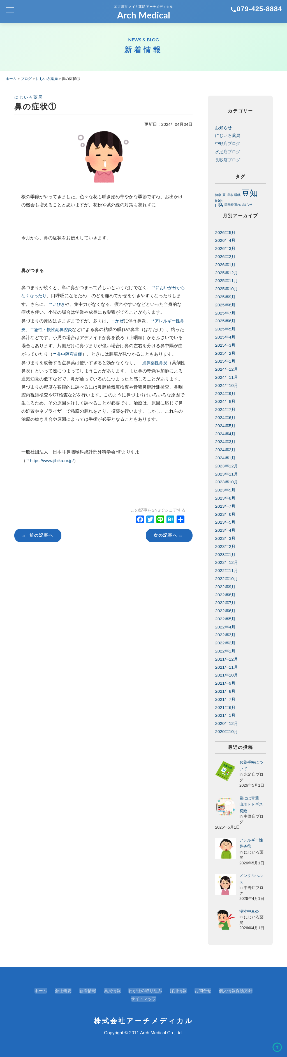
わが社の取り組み (145, 991)
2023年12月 (227, 466)
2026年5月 (226, 232)
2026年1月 (226, 264)
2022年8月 (226, 594)
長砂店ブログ (228, 159)
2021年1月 (226, 715)
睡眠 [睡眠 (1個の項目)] (237, 195)
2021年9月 (226, 683)
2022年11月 (227, 570)
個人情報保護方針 (240, 991)
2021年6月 (226, 707)
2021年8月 (226, 691)
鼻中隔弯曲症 (79, 355)
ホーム (35, 991)
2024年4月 (226, 433)
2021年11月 (227, 667)
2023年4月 (226, 530)
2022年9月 (226, 586)
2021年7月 (226, 699)
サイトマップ (143, 999)
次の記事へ (168, 553)
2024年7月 (226, 409)
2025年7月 (226, 313)
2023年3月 (226, 538)
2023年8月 (226, 498)
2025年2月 (226, 353)
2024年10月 (227, 385)
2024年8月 (226, 401)
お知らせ (224, 127)
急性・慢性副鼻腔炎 (59, 330)
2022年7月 (226, 602)
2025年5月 (226, 329)
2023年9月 (226, 490)
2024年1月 (226, 457)
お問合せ (205, 991)
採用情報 (180, 991)
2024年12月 (227, 369)
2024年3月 (226, 441)
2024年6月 (226, 417)
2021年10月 (227, 675)
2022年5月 (226, 618)
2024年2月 (226, 449)
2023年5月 (226, 522)
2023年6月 (226, 514)
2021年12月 (227, 659)
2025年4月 (226, 337)
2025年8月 (226, 304)
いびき (64, 304)
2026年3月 (226, 248)
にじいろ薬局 (28, 97)
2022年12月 (227, 562)
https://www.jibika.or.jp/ (53, 478)
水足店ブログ (228, 151)
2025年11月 (227, 280)
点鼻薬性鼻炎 (155, 372)
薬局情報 (110, 991)
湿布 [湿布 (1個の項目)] (230, 195)
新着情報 (85, 991)
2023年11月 (227, 474)
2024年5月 (226, 425)
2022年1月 (226, 651)
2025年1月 (226, 361)
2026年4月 (226, 240)
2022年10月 (227, 578)
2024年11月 (227, 377)
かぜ (119, 321)
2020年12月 (227, 723)
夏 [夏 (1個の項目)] (224, 195)
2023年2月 (226, 546)
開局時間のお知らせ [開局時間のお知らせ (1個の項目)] (238, 204)
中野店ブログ (228, 143)
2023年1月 (226, 554)
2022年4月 (226, 627)
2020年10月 (227, 731)
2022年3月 (226, 635)
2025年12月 (227, 272)
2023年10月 (227, 481)
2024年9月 (226, 393)
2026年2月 (226, 256)
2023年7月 (226, 506)
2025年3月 (226, 345)
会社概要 (59, 991)
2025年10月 (227, 288)
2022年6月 (226, 610)
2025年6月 (226, 321)
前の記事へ (38, 553)
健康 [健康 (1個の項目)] (218, 195)
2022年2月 (226, 642)
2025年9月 (226, 296)
